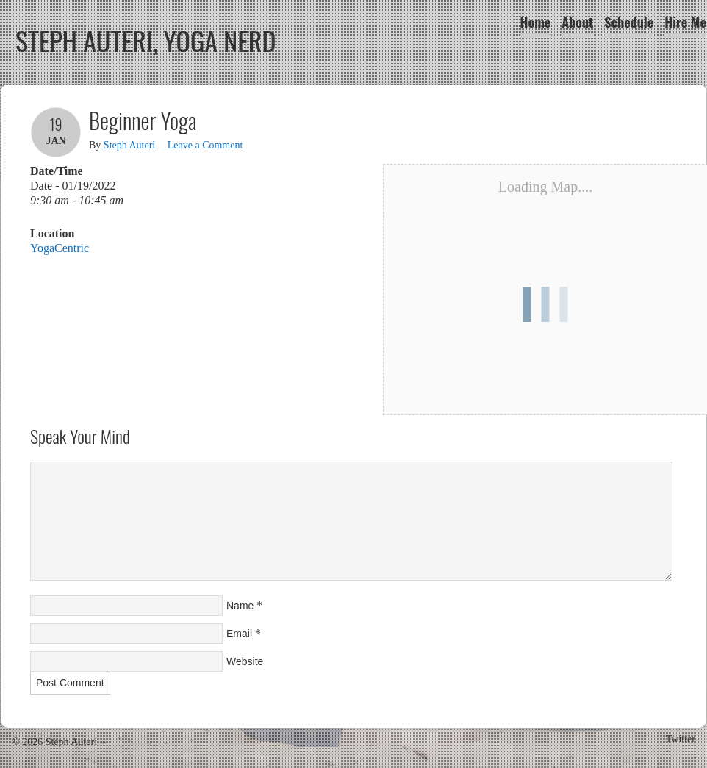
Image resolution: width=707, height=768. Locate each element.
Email (239, 633)
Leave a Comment (205, 145)
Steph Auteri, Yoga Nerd (145, 40)
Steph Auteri (129, 145)
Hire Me (685, 22)
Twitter (680, 738)
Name (240, 605)
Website (244, 661)
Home (535, 22)
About (577, 22)
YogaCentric (59, 248)
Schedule (628, 22)
